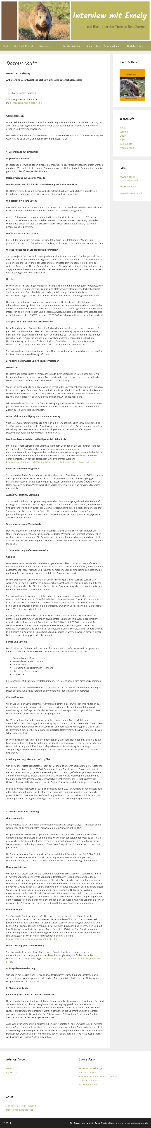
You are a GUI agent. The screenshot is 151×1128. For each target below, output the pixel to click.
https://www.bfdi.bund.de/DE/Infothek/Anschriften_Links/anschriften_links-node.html (50, 462)
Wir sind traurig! (87, 1072)
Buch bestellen (135, 45)
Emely (123, 135)
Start (5, 45)
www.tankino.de (128, 186)
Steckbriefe (48, 46)
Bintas (123, 127)
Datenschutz (12, 1068)
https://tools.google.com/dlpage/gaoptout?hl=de (31, 938)
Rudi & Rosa (126, 143)
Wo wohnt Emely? (88, 1084)
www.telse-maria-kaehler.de (133, 1123)
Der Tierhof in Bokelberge (19, 1109)
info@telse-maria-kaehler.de (27, 102)
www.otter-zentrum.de (131, 193)
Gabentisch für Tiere (89, 1080)
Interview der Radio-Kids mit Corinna (98, 1076)
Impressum (12, 1072)
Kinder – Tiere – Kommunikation (103, 45)
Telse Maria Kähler (70, 45)
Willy (122, 139)
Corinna (124, 131)
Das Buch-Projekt (23, 45)
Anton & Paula (127, 147)
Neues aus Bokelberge (90, 1068)
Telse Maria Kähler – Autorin (21, 1105)
